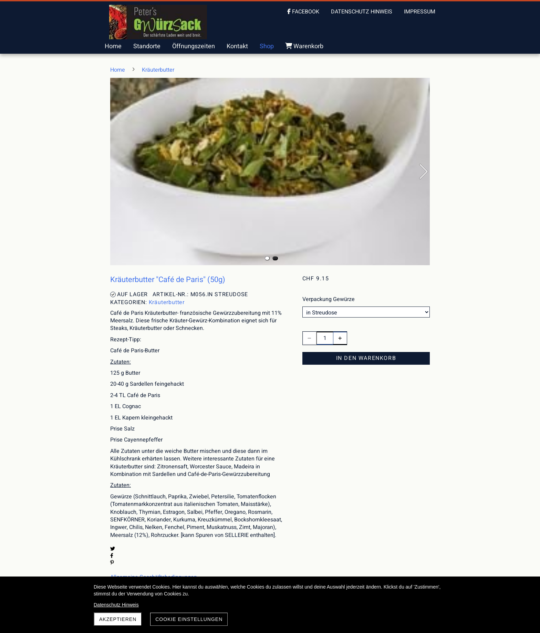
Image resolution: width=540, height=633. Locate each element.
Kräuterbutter (167, 302)
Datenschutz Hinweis (116, 605)
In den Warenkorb (366, 358)
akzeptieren (117, 619)
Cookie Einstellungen (188, 619)
